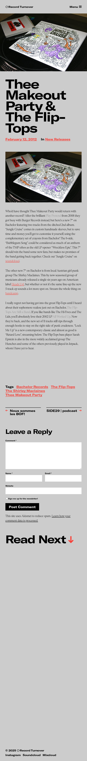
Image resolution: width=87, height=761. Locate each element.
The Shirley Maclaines (25, 391)
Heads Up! (18, 284)
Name (8, 473)
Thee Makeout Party (23, 395)
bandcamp (11, 293)
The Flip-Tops (63, 387)
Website (9, 486)
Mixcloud (49, 755)
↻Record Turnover (19, 6)
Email (48, 473)
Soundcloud (32, 755)
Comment (10, 441)
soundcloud (12, 261)
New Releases (57, 139)
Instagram (13, 755)
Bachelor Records (32, 387)
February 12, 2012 (21, 139)
